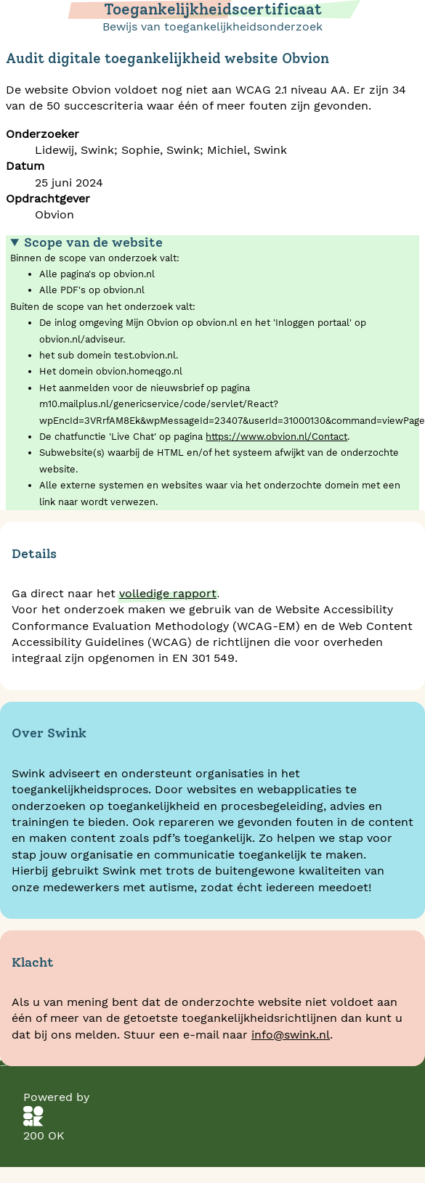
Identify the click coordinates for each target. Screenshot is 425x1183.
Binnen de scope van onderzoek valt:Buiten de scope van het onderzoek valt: (214, 372)
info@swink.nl (290, 1034)
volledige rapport (167, 593)
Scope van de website (93, 242)
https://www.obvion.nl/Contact (276, 436)
